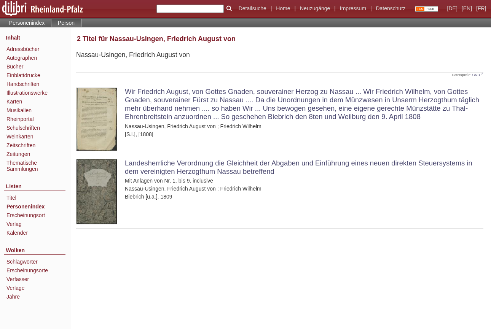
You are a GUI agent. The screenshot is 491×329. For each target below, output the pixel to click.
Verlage (15, 288)
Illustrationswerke (27, 93)
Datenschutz (390, 8)
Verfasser (17, 279)
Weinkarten (19, 137)
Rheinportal (20, 119)
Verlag (14, 224)
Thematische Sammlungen (22, 166)
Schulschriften (23, 128)
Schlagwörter (22, 262)
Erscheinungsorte (27, 270)
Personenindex (27, 23)
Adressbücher (22, 49)
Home (283, 8)
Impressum (353, 8)
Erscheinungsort (25, 215)
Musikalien (19, 110)
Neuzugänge (315, 8)
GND (476, 75)
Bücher (14, 67)
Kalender (17, 233)
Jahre (13, 297)
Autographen (21, 58)
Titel (11, 198)
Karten (14, 102)
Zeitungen (18, 154)
